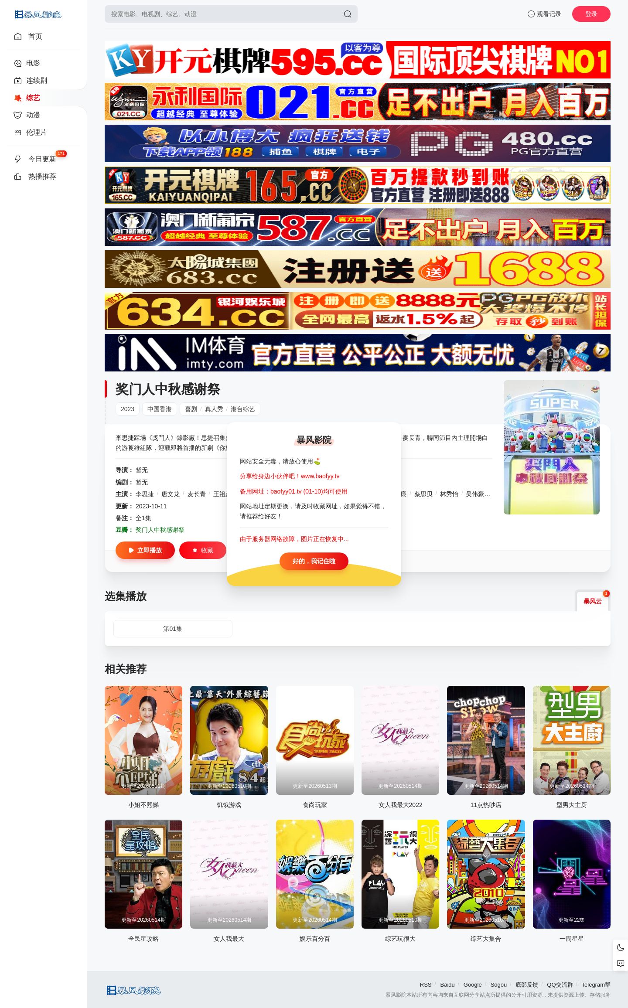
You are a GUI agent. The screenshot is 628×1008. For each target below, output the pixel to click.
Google (473, 984)
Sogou (499, 984)
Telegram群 (596, 984)
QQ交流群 (560, 984)
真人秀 (214, 408)
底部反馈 (526, 984)
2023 (127, 408)
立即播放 (145, 550)
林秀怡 (449, 493)
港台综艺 (243, 408)
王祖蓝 (222, 493)
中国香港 (159, 408)
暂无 (142, 470)
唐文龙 (170, 493)
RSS (426, 984)
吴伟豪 (475, 493)
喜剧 (191, 408)
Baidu (447, 984)
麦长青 (197, 493)
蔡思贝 (423, 493)
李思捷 (145, 493)
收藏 (202, 550)
